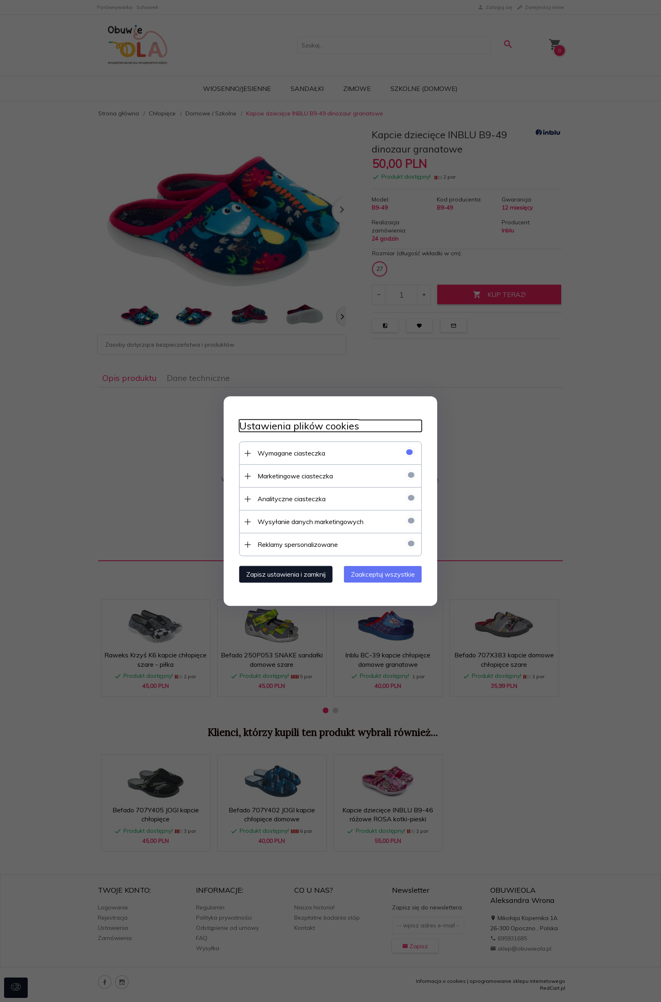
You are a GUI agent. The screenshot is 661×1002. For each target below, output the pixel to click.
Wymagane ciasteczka (289, 453)
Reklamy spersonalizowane (295, 544)
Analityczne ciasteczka (289, 498)
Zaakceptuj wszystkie (385, 574)
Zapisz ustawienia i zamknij (283, 574)
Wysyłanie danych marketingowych (308, 521)
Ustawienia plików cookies (297, 425)
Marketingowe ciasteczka (292, 475)
